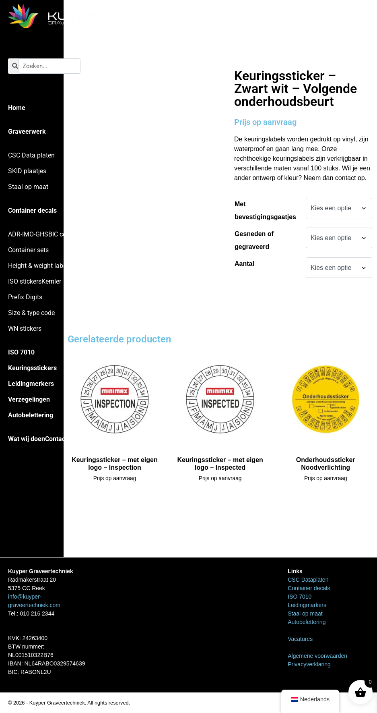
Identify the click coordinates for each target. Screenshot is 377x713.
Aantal (244, 263)
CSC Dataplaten (308, 579)
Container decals (32, 210)
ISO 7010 (21, 352)
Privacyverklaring (309, 664)
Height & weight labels (39, 265)
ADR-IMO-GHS (28, 234)
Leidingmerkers (31, 384)
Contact (56, 439)
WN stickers (24, 328)
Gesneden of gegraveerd (254, 240)
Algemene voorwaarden (317, 656)
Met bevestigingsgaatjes (265, 210)
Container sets (28, 250)
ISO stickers (24, 281)
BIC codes (62, 234)
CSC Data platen (31, 155)
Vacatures (300, 639)
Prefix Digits (25, 297)
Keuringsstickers (32, 368)
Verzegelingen (29, 399)
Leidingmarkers (307, 605)
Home (16, 108)
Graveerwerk (27, 131)
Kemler (51, 281)
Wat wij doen (26, 439)
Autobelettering (30, 415)
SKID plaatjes (27, 171)
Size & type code (31, 313)
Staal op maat (28, 187)
